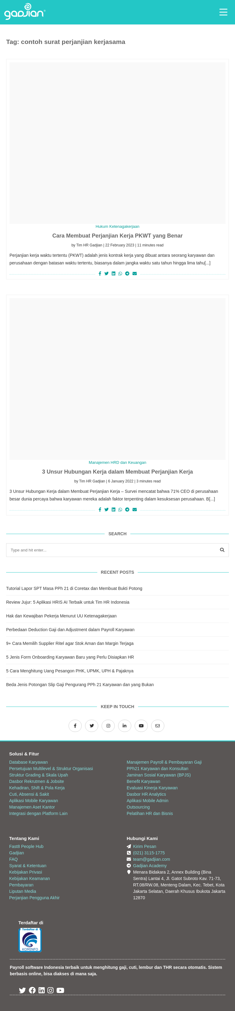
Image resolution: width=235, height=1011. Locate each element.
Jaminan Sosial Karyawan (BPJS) (159, 775)
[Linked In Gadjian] (42, 991)
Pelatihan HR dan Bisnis (150, 813)
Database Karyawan (28, 762)
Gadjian (16, 852)
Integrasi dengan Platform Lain (38, 813)
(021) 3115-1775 (149, 852)
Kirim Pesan (144, 846)
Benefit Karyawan (143, 781)
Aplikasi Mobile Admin (147, 800)
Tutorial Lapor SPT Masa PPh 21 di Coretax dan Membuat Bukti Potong (74, 588)
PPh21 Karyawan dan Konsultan (157, 768)
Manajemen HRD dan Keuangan (117, 462)
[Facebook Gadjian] (75, 726)
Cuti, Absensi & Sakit (29, 794)
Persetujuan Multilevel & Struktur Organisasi (51, 768)
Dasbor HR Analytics (146, 794)
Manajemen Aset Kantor (32, 807)
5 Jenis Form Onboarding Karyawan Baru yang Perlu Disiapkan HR (70, 657)
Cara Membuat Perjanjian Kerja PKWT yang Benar (117, 236)
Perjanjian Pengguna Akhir (34, 897)
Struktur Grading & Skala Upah (38, 775)
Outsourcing (138, 807)
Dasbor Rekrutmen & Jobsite (36, 781)
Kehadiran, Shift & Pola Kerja (37, 787)
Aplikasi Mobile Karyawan (33, 800)
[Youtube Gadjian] (60, 991)
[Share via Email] (135, 274)
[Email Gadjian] (157, 726)
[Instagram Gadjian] (108, 726)
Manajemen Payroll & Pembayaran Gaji (164, 762)
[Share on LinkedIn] (113, 274)
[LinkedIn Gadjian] (124, 726)
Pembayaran (21, 884)
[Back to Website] (25, 18)
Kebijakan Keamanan (29, 878)
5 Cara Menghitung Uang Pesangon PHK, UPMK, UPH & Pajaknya (69, 670)
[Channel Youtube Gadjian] (141, 726)
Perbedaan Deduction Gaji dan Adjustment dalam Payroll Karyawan (70, 629)
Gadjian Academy (150, 865)
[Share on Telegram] (127, 274)
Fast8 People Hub (26, 846)
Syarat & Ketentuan (27, 865)
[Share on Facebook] (99, 274)
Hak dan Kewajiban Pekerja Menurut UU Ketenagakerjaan (61, 615)
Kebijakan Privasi (25, 872)
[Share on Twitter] (106, 274)
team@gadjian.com (151, 859)
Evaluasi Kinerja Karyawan (152, 787)
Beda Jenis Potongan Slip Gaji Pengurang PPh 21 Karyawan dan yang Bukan (80, 684)
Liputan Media (22, 891)
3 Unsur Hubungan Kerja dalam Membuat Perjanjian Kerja (117, 472)
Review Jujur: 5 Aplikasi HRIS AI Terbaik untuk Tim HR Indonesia (67, 602)
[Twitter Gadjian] (91, 726)
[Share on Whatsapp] (120, 274)
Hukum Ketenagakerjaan (117, 226)
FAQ (13, 859)
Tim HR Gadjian (89, 245)
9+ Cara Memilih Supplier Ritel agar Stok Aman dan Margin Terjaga (69, 643)
